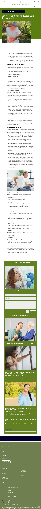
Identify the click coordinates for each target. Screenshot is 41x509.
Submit (33, 312)
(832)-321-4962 (15, 4)
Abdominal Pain (4, 468)
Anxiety (3, 470)
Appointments (6, 461)
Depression (4, 473)
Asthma (3, 472)
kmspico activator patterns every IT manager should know (20, 419)
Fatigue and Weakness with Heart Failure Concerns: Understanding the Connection (20, 372)
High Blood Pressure (5, 478)
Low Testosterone (23, 470)
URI (21, 477)
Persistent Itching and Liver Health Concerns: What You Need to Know (20, 409)
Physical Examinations (24, 474)
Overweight (22, 472)
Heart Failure (20, 375)
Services (3, 454)
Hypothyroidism (4, 479)
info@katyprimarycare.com (24, 4)
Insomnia (3, 477)
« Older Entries (8, 429)
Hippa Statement (5, 458)
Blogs (3, 456)
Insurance (4, 455)
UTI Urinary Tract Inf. (24, 479)
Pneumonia (22, 475)
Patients (3, 452)
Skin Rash (22, 476)
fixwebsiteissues (9, 375)
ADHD (3, 469)
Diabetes (3, 474)
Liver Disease (20, 411)
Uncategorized (11, 11)
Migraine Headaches (24, 471)
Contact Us (4, 451)
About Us (3, 450)
